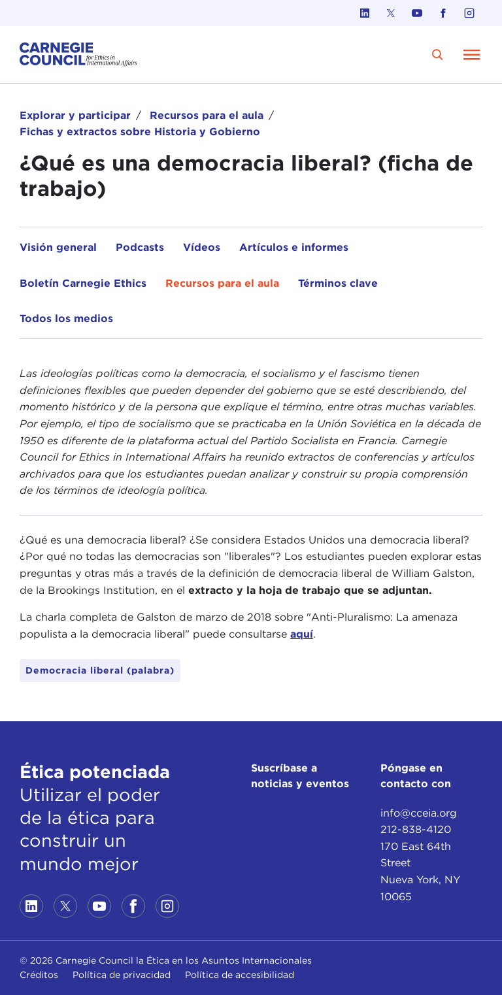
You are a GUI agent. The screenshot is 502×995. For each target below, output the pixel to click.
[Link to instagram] (469, 13)
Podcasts (140, 247)
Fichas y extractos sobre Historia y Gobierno (140, 131)
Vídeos (201, 247)
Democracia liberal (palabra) (100, 670)
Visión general (58, 247)
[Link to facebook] (443, 13)
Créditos (39, 975)
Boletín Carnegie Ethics (83, 283)
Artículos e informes (293, 247)
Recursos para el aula (206, 115)
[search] (437, 54)
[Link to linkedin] (365, 13)
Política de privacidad (122, 975)
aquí (301, 634)
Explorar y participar (75, 115)
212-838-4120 (415, 829)
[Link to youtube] (417, 13)
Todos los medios (66, 318)
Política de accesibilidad (239, 975)
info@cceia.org (418, 813)
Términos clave (338, 283)
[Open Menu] (471, 54)
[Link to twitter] (391, 13)
